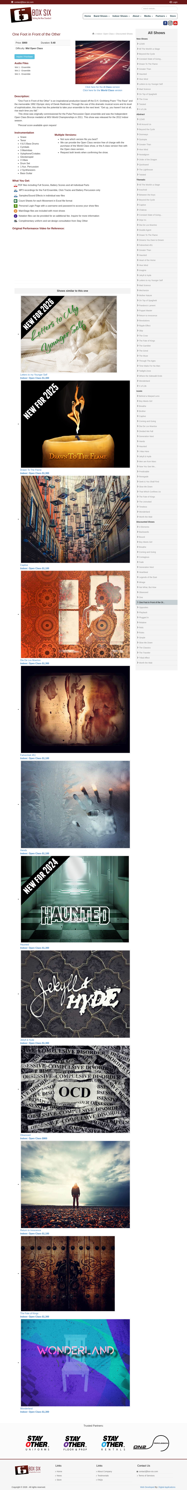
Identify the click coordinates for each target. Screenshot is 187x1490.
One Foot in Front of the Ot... (152, 602)
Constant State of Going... (150, 59)
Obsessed (143, 592)
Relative (142, 622)
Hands (142, 441)
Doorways (143, 134)
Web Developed (147, 1487)
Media (148, 16)
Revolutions (144, 320)
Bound (142, 537)
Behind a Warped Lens (149, 396)
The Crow (143, 99)
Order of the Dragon (148, 159)
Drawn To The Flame (148, 64)
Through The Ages (147, 361)
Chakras (142, 210)
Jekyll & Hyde (145, 275)
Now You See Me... (147, 466)
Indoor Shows (121, 16)
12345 (142, 44)
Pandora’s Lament (147, 305)
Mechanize (144, 290)
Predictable (144, 471)
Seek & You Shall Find (149, 481)
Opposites (143, 607)
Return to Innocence (148, 315)
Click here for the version (102, 87)
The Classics (145, 648)
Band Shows (102, 16)
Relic (141, 627)
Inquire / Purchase (24, 56)
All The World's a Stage (149, 49)
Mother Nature (145, 295)
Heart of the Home (147, 260)
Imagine (142, 270)
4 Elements (144, 527)
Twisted (142, 104)
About (137, 16)
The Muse (143, 356)
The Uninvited (145, 502)
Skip (141, 331)
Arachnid (143, 190)
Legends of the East (148, 577)
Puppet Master (145, 310)
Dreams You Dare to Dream (151, 240)
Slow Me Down (145, 487)
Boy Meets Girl (145, 401)
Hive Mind (143, 79)
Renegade (143, 476)
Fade (141, 562)
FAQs (99, 1480)
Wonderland (144, 381)
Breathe (142, 406)
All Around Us (145, 124)
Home (87, 16)
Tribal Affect (144, 658)
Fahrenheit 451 (146, 245)
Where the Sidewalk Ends (150, 376)
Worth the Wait (145, 517)
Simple (142, 637)
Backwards (144, 532)
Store (173, 16)
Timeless (143, 507)
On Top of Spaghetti (148, 94)
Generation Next (146, 436)
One (141, 597)
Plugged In (144, 617)
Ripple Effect (144, 325)
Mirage (142, 582)
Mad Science (145, 89)
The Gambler (145, 346)
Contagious (144, 557)
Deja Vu (142, 220)
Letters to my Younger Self (151, 84)
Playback (143, 612)
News (58, 1475)
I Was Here (144, 451)
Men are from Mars (147, 461)
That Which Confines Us (150, 492)
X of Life (142, 109)
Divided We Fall (146, 431)
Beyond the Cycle (147, 54)
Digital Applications (166, 1487)
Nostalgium (144, 154)
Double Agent (145, 230)
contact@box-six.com (22, 2)
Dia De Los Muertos (148, 225)
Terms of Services (146, 1475)
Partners (161, 16)
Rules (141, 632)
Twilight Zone (145, 371)
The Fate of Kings (147, 341)
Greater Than (145, 69)
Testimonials (102, 1475)
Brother (142, 411)
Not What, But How (147, 587)
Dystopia (143, 139)
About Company (104, 1471)
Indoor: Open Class (105, 34)
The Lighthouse (146, 169)
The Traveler (144, 653)
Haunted (143, 74)
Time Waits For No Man (149, 366)
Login (173, 2)
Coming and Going (147, 421)
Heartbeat (143, 572)
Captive (142, 205)
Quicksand (144, 164)
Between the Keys (147, 195)
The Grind (143, 351)
